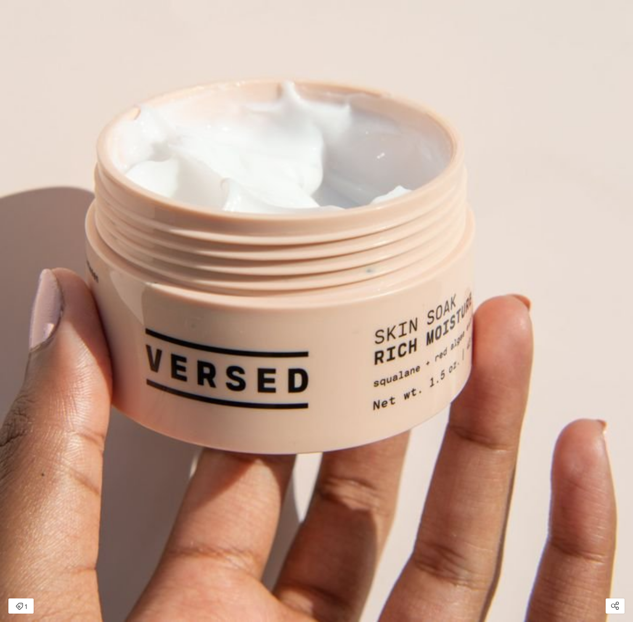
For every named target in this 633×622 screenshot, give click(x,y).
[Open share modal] (615, 606)
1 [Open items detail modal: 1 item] (21, 607)
